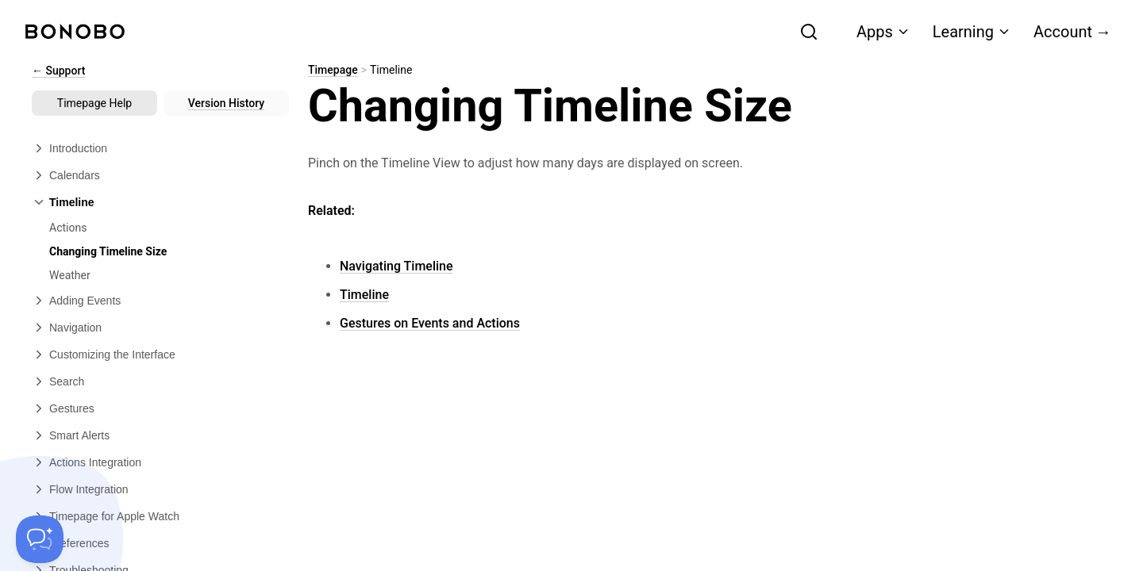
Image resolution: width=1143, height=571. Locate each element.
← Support (58, 70)
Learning (972, 31)
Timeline (364, 294)
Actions (68, 227)
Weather (69, 275)
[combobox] (723, 31)
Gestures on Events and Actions (430, 323)
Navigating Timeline (396, 266)
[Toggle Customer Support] (40, 539)
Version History (226, 103)
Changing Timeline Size (108, 251)
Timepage (333, 69)
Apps (883, 31)
